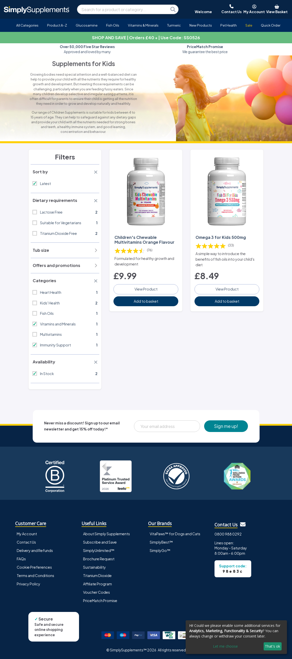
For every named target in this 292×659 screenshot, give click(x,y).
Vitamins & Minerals (143, 25)
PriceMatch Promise (100, 600)
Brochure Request (98, 559)
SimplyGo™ (160, 550)
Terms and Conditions (35, 575)
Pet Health (228, 25)
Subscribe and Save (100, 542)
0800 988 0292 (228, 534)
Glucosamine (87, 25)
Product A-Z (57, 25)
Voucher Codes (96, 592)
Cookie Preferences (34, 567)
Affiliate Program (97, 584)
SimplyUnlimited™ (98, 550)
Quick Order (270, 25)
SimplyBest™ (161, 542)
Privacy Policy (28, 584)
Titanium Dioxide (97, 575)
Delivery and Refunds (35, 550)
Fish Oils (112, 25)
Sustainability (94, 567)
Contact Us (26, 542)
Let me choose (225, 646)
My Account (27, 533)
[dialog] (236, 637)
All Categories (27, 25)
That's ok (272, 646)
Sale (248, 25)
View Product (146, 289)
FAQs (21, 559)
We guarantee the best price (205, 49)
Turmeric (174, 25)
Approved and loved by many (87, 49)
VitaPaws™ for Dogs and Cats (175, 533)
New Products (200, 25)
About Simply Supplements (106, 533)
